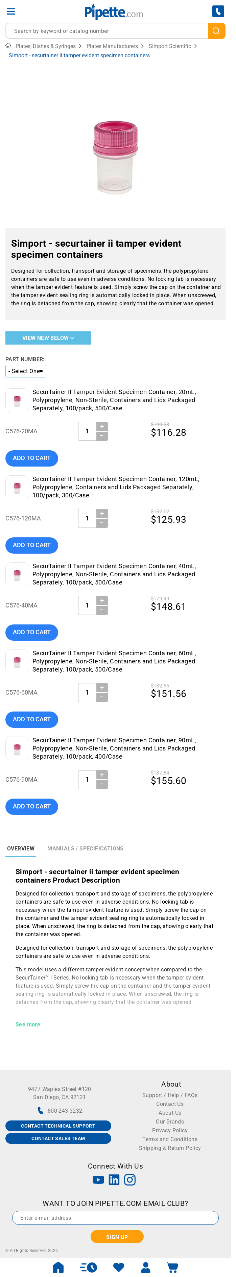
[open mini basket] (172, 1267)
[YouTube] (98, 1180)
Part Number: (25, 359)
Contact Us (170, 1104)
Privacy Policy (170, 1130)
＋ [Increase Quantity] (101, 426)
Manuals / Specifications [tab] (85, 848)
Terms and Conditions (169, 1139)
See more (28, 1024)
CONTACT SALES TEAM (58, 1138)
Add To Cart (32, 457)
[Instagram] (130, 1180)
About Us (170, 1113)
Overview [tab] (20, 848)
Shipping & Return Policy (170, 1148)
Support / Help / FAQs (169, 1095)
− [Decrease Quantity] (102, 436)
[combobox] (115, 31)
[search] (217, 31)
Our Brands (170, 1121)
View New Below (48, 338)
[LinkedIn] (114, 1180)
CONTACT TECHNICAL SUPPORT (58, 1126)
